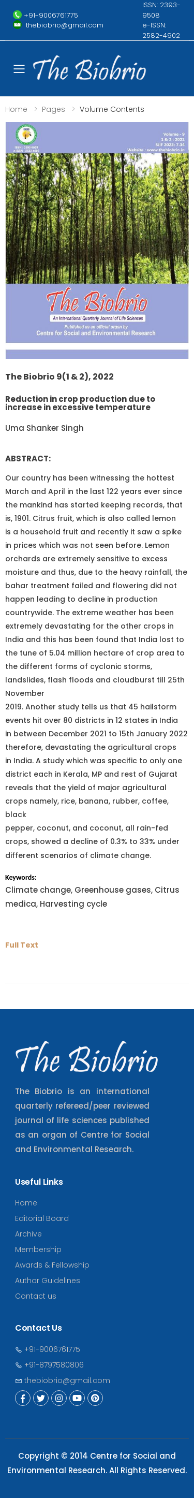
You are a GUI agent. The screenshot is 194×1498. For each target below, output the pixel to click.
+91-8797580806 (49, 1365)
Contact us (35, 1296)
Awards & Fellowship (52, 1265)
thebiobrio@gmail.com (62, 1380)
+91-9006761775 (47, 1349)
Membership (38, 1249)
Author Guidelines (47, 1280)
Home (16, 109)
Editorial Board (42, 1218)
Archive (28, 1234)
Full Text (21, 945)
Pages (53, 109)
